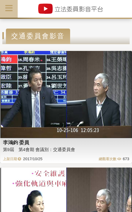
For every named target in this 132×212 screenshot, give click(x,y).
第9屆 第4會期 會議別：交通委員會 (39, 149)
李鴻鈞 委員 (16, 142)
